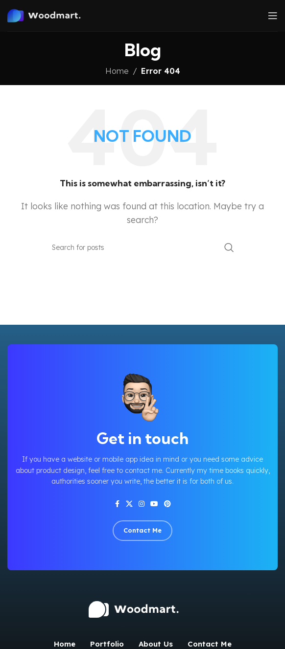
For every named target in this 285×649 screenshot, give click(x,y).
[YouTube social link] (154, 504)
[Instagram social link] (141, 504)
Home (117, 71)
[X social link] (129, 504)
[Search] (142, 247)
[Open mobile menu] (273, 15)
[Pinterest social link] (167, 504)
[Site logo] (51, 15)
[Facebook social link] (117, 504)
